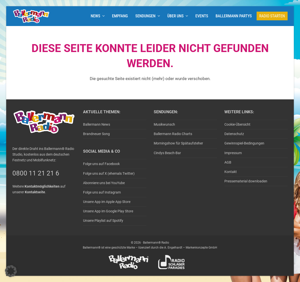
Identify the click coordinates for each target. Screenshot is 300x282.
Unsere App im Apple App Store (106, 202)
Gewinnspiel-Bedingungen (244, 143)
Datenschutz (234, 134)
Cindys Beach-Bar (167, 153)
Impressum (233, 153)
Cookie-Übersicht (237, 124)
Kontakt (230, 172)
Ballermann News (96, 124)
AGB (227, 162)
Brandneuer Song (96, 134)
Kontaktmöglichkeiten (42, 186)
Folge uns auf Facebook (101, 164)
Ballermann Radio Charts (173, 134)
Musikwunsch (164, 124)
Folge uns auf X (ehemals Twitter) (109, 173)
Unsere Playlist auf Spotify (103, 221)
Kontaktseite (35, 192)
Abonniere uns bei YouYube (104, 183)
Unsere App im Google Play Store (108, 211)
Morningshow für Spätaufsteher (178, 143)
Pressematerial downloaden (245, 181)
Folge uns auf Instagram (102, 192)
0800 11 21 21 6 (35, 173)
